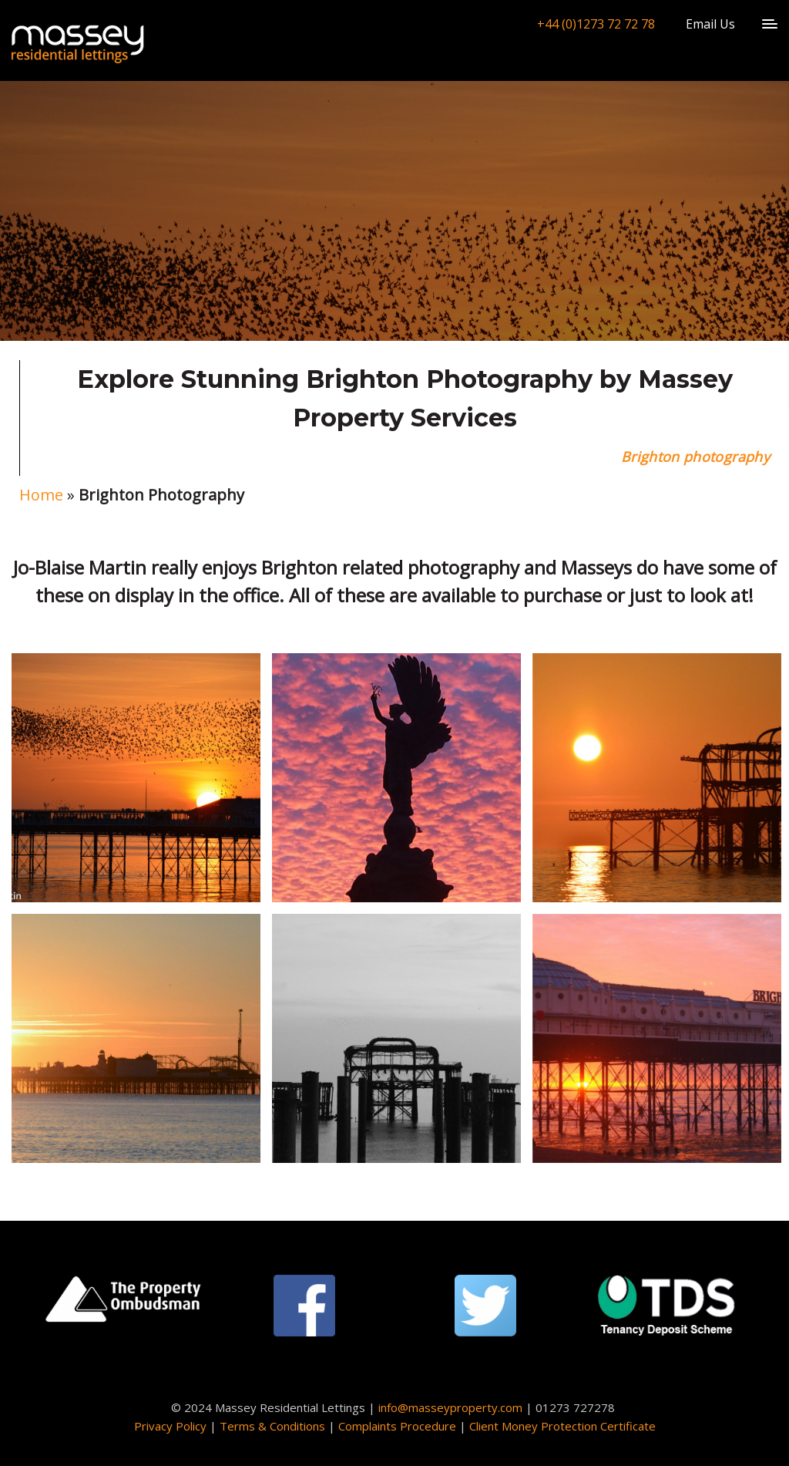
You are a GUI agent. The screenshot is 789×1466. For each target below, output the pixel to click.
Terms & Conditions (272, 1426)
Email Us (710, 23)
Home (41, 494)
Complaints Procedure (397, 1426)
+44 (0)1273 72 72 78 (596, 23)
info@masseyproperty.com (450, 1407)
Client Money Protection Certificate (562, 1426)
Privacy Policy (170, 1426)
